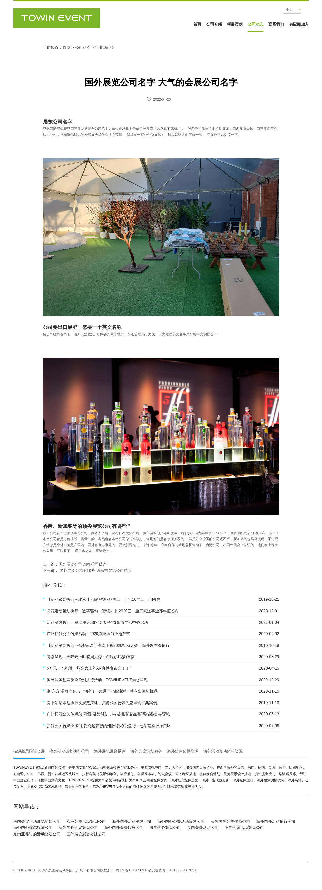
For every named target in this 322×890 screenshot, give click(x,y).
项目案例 (235, 24)
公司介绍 (214, 24)
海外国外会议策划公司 (78, 827)
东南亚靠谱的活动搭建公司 (37, 834)
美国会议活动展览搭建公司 (37, 821)
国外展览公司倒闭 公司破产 (83, 564)
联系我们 (276, 24)
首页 (197, 24)
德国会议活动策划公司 (244, 827)
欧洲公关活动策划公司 (86, 821)
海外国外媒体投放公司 (33, 827)
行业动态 (103, 47)
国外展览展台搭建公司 (86, 834)
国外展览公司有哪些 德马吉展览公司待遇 (95, 570)
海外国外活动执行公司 (275, 821)
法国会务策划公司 (165, 827)
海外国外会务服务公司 (124, 827)
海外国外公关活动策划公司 (181, 821)
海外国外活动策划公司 (131, 821)
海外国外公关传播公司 (230, 821)
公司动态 (255, 24)
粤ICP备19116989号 (131, 870)
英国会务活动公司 (203, 827)
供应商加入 (299, 24)
